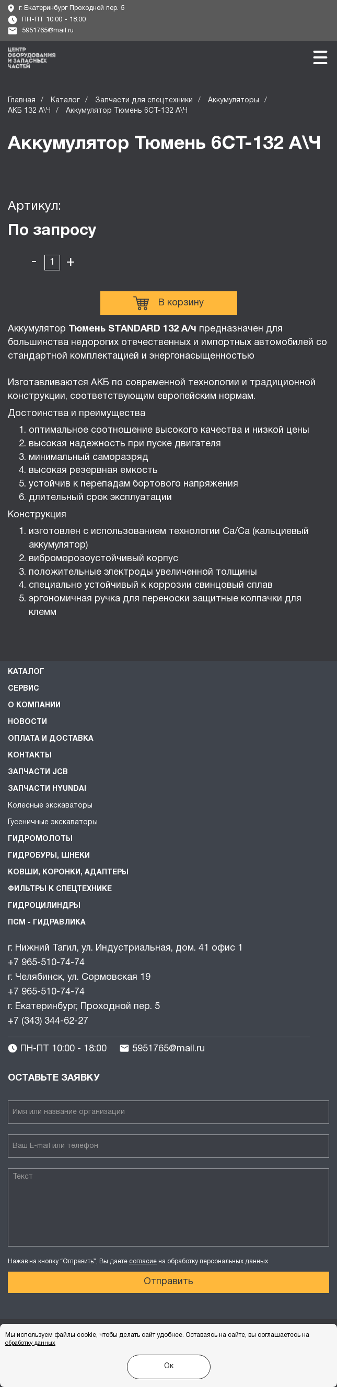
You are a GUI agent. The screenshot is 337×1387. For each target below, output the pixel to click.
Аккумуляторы (233, 100)
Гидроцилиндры (44, 906)
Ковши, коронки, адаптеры (68, 872)
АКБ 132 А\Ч (29, 111)
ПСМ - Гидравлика (47, 922)
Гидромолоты (40, 839)
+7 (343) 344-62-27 (48, 1021)
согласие (143, 1261)
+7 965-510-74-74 (46, 962)
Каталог (65, 100)
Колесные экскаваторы (50, 805)
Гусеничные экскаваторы (53, 822)
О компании (34, 705)
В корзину (168, 303)
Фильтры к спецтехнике (60, 889)
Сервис (23, 688)
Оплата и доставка (51, 739)
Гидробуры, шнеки (49, 855)
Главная (22, 100)
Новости (27, 722)
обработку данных (30, 1343)
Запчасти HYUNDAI (47, 789)
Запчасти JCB (38, 772)
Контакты (30, 755)
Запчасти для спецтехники (144, 100)
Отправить (168, 1281)
